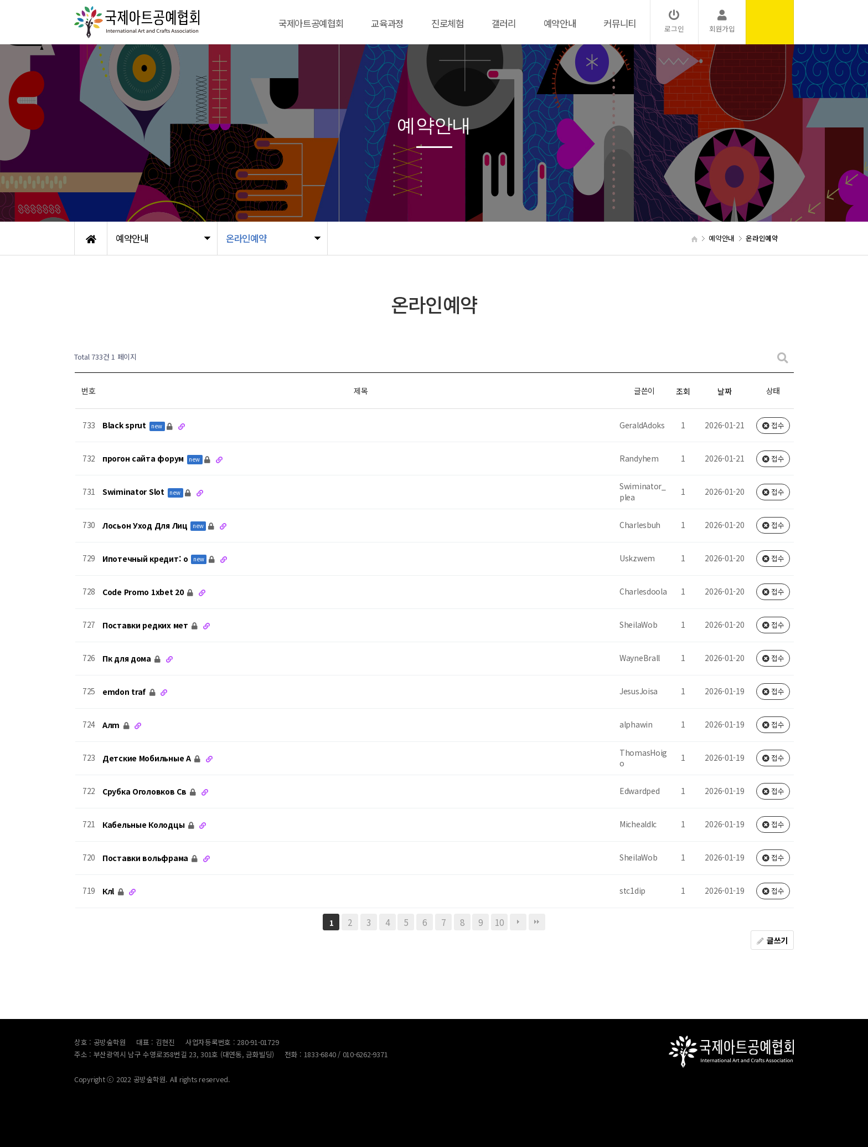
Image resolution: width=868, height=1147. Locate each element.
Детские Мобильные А (147, 758)
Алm (112, 724)
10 (499, 922)
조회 (683, 391)
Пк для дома (127, 658)
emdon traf (125, 691)
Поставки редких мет (146, 625)
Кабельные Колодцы (144, 824)
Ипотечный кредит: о (146, 558)
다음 (518, 922)
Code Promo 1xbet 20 (143, 591)
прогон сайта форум (144, 458)
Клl (109, 891)
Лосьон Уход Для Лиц (145, 525)
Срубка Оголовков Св (145, 791)
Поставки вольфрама (146, 857)
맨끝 (537, 922)
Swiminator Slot (134, 492)
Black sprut (125, 425)
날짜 (724, 391)
